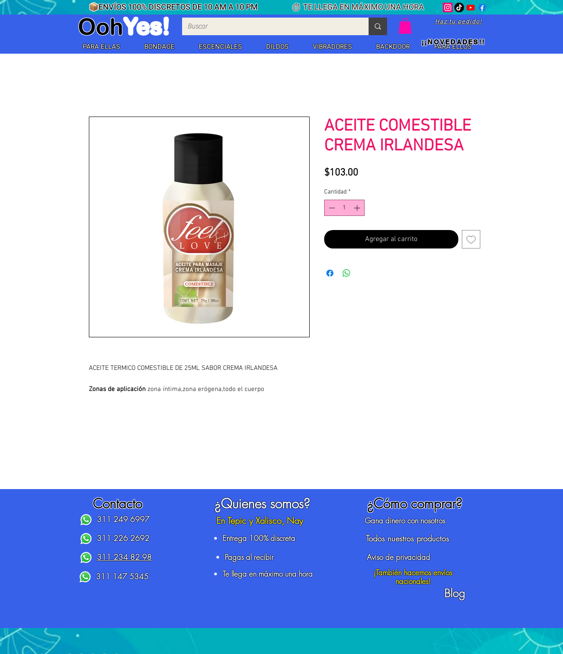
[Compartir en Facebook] (330, 273)
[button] (101, 47)
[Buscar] (268, 26)
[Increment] (357, 208)
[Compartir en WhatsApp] (346, 273)
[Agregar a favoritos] (471, 239)
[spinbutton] (344, 208)
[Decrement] (330, 208)
